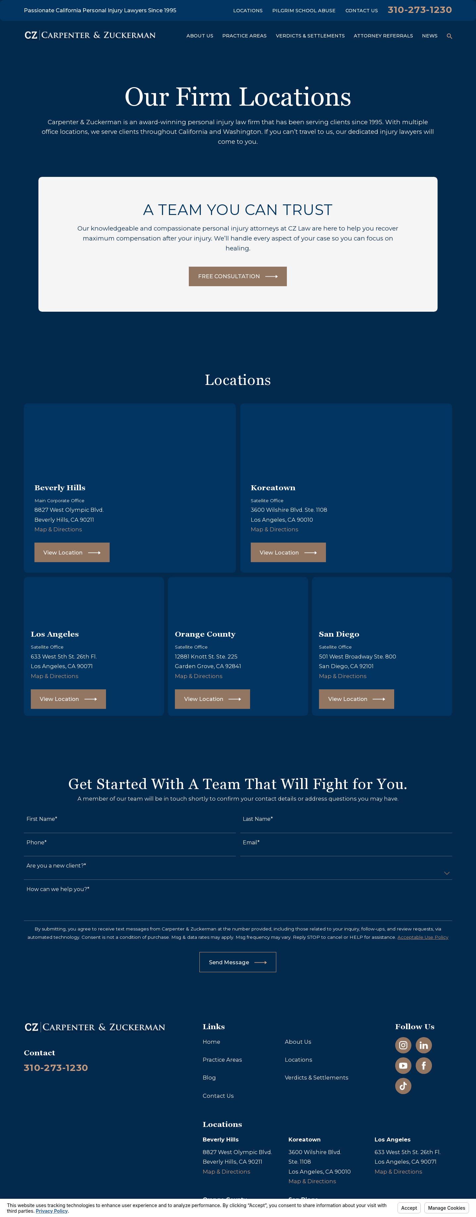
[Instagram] (403, 1045)
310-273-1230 (420, 9)
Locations (248, 11)
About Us (298, 1041)
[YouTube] (403, 1066)
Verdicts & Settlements (316, 1077)
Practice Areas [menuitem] (244, 36)
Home (211, 1041)
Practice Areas (222, 1059)
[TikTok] (403, 1086)
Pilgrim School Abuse (304, 11)
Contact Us (361, 11)
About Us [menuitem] (199, 36)
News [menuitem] (430, 36)
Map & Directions (64, 529)
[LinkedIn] (424, 1045)
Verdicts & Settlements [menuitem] (310, 36)
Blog (209, 1077)
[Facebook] (424, 1066)
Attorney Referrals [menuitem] (383, 36)
